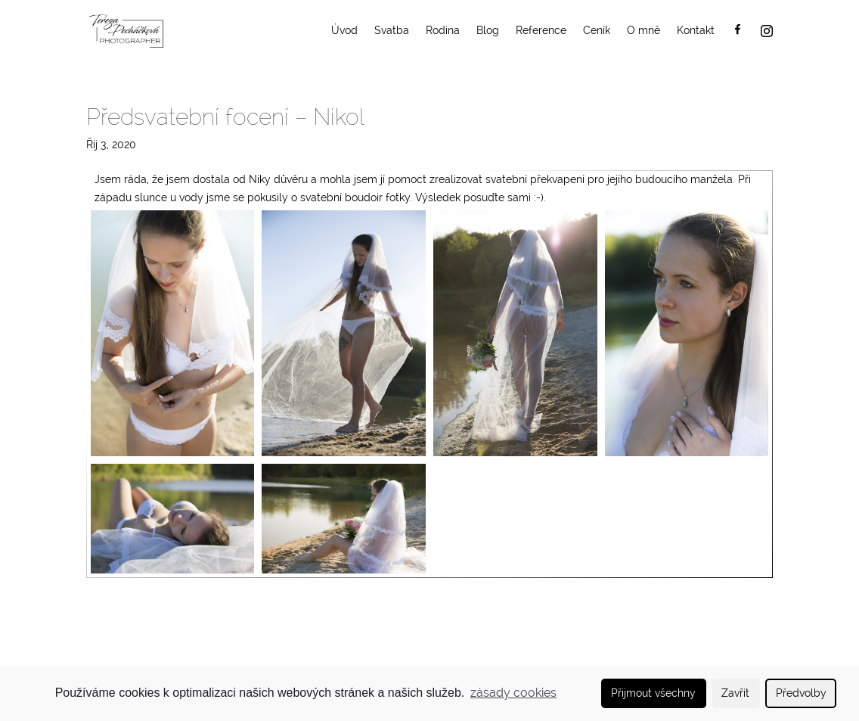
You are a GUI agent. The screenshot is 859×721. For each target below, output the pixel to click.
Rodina (443, 30)
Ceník (596, 30)
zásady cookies (513, 692)
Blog (487, 30)
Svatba (391, 30)
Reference (541, 30)
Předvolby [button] (801, 692)
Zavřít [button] (735, 692)
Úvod (344, 30)
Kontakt (696, 30)
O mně (643, 30)
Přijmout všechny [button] (653, 692)
